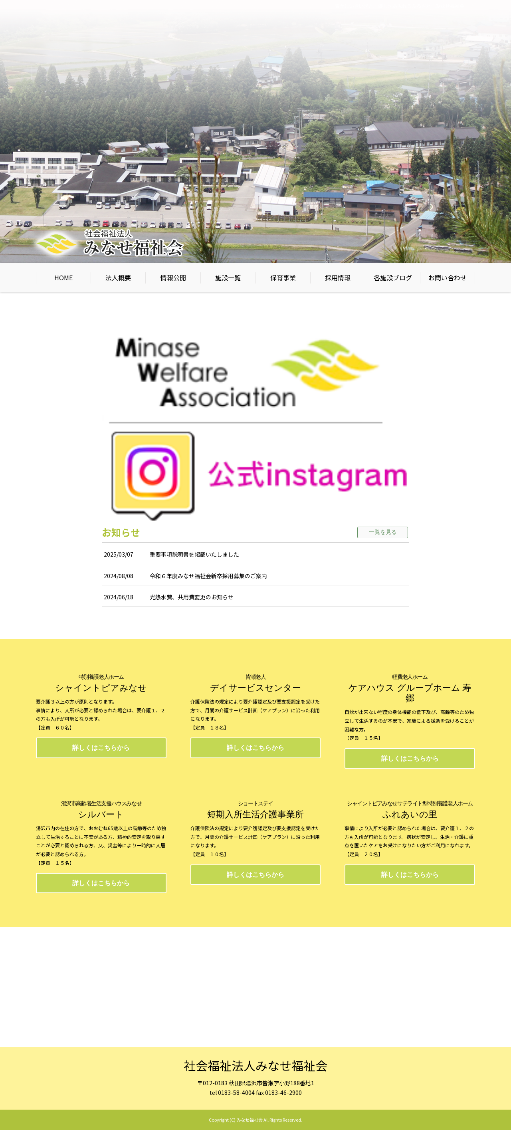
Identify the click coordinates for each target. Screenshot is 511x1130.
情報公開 (173, 277)
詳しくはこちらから (101, 747)
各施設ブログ (393, 277)
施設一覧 (228, 277)
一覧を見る (383, 532)
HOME (63, 277)
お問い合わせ (447, 277)
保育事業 (283, 277)
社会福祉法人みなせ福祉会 (255, 1065)
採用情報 (338, 277)
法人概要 (118, 277)
